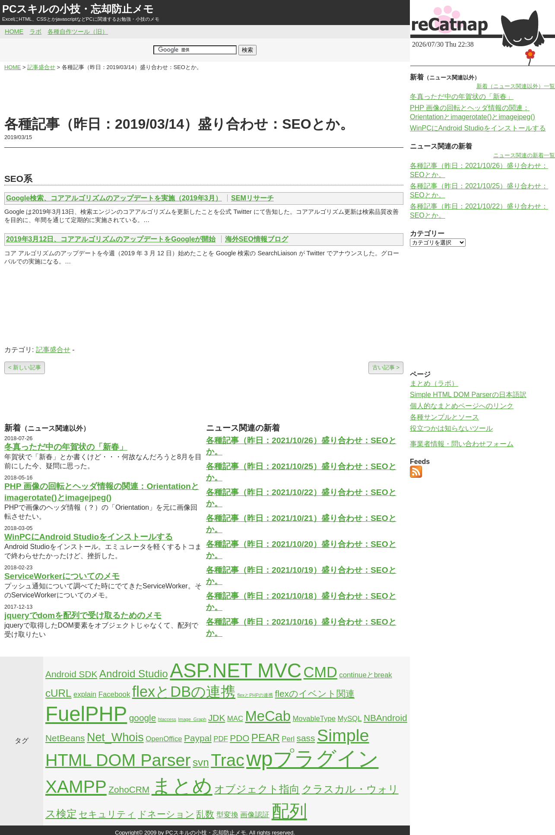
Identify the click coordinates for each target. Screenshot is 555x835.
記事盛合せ (53, 349)
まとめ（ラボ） (434, 383)
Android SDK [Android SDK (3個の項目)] (71, 674)
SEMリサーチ (252, 198)
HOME (14, 31)
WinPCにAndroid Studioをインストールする (88, 536)
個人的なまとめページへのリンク (462, 406)
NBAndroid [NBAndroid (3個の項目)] (385, 718)
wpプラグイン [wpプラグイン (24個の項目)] (312, 758)
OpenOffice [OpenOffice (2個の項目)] (164, 739)
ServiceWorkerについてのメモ (62, 576)
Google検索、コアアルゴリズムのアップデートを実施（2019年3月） (114, 198)
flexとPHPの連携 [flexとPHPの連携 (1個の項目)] (255, 695)
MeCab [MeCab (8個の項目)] (267, 716)
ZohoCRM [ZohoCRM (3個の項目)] (128, 789)
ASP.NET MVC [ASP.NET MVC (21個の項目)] (235, 670)
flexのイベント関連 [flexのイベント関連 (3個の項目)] (315, 693)
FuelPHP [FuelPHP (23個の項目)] (86, 713)
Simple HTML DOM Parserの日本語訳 (468, 394)
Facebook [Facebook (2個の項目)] (114, 694)
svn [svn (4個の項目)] (201, 762)
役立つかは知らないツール (451, 428)
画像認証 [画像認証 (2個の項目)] (255, 815)
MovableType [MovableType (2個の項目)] (314, 718)
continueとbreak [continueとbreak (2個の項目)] (365, 675)
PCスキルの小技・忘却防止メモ (78, 9)
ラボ (35, 31)
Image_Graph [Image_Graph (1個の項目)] (192, 719)
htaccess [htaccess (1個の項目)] (167, 719)
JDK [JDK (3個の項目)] (216, 718)
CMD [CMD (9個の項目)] (320, 672)
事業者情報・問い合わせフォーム (462, 444)
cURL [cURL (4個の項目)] (58, 693)
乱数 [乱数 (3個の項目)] (205, 814)
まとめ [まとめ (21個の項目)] (182, 786)
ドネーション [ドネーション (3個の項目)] (166, 814)
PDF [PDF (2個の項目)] (220, 739)
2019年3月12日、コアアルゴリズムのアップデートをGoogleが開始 (111, 239)
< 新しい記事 (24, 367)
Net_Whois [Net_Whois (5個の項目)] (115, 737)
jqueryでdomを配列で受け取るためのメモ (83, 615)
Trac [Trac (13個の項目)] (227, 759)
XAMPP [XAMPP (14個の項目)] (76, 787)
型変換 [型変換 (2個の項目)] (227, 815)
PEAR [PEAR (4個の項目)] (265, 737)
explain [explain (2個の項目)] (84, 694)
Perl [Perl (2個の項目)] (288, 739)
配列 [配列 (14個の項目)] (289, 811)
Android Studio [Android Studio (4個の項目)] (133, 673)
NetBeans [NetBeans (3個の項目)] (65, 738)
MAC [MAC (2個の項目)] (235, 718)
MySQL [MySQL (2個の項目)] (350, 718)
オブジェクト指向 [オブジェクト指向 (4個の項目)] (257, 789)
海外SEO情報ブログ (256, 239)
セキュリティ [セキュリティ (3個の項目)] (107, 814)
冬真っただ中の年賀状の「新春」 (65, 446)
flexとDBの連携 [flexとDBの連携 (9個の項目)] (183, 691)
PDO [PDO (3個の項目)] (239, 738)
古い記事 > (386, 367)
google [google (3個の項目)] (142, 718)
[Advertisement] (204, 93)
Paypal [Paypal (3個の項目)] (198, 738)
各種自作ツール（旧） (78, 31)
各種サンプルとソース (444, 417)
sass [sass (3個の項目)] (306, 738)
